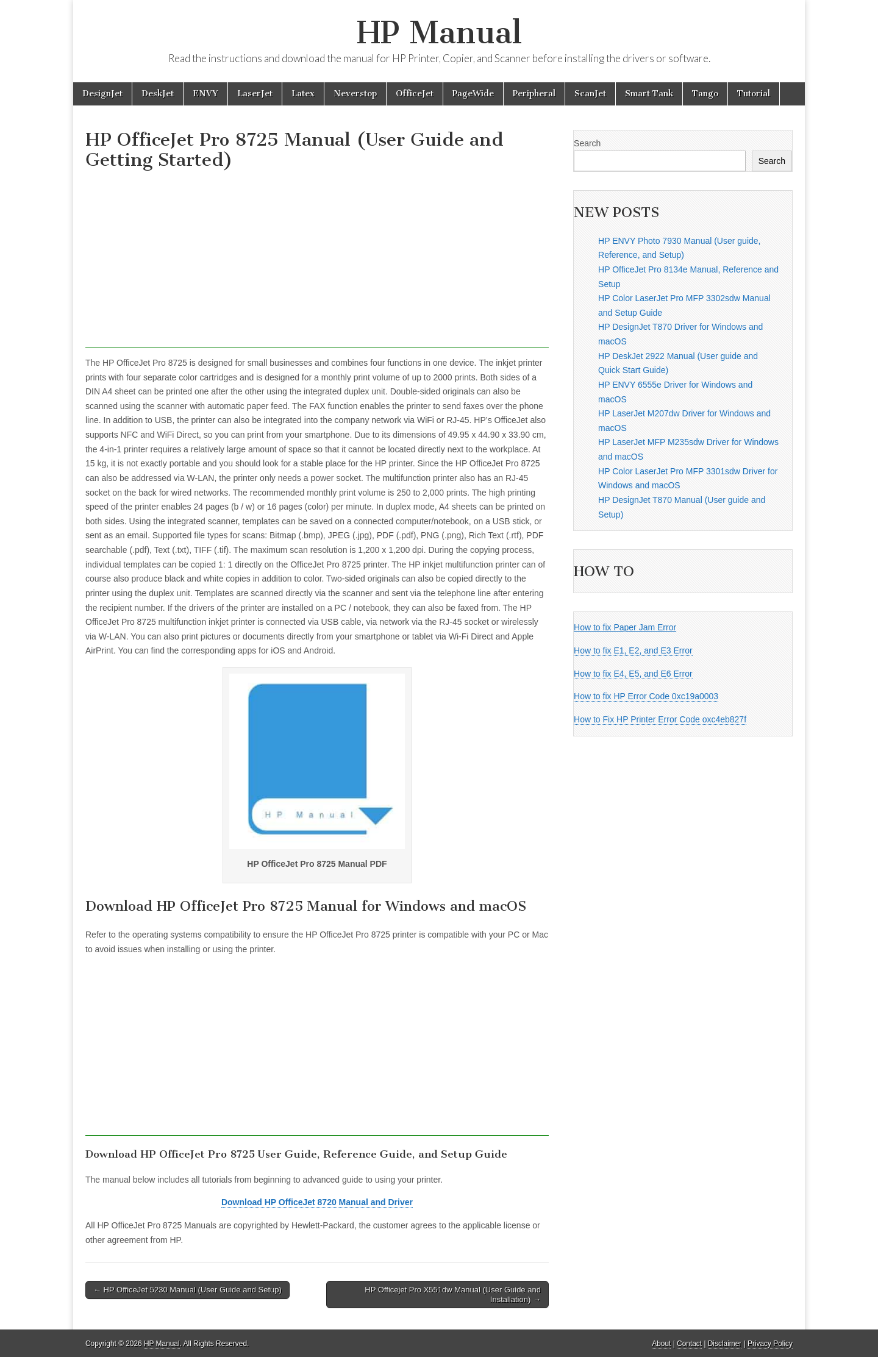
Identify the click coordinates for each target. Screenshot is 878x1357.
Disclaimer (725, 1343)
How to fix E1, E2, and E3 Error (633, 650)
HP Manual (439, 32)
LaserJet (255, 93)
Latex (303, 93)
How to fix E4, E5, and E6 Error (633, 673)
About (661, 1343)
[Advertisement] (317, 262)
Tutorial (753, 93)
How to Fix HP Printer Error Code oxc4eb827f (660, 719)
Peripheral (534, 93)
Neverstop (355, 93)
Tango (705, 93)
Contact (689, 1343)
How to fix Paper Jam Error (625, 627)
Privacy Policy (770, 1343)
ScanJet (590, 93)
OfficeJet (415, 93)
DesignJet (102, 93)
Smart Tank (649, 93)
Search (587, 143)
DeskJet (157, 93)
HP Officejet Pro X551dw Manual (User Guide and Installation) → (453, 1294)
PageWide (473, 93)
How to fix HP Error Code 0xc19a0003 (646, 696)
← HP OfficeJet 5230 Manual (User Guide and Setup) (187, 1289)
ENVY (205, 93)
